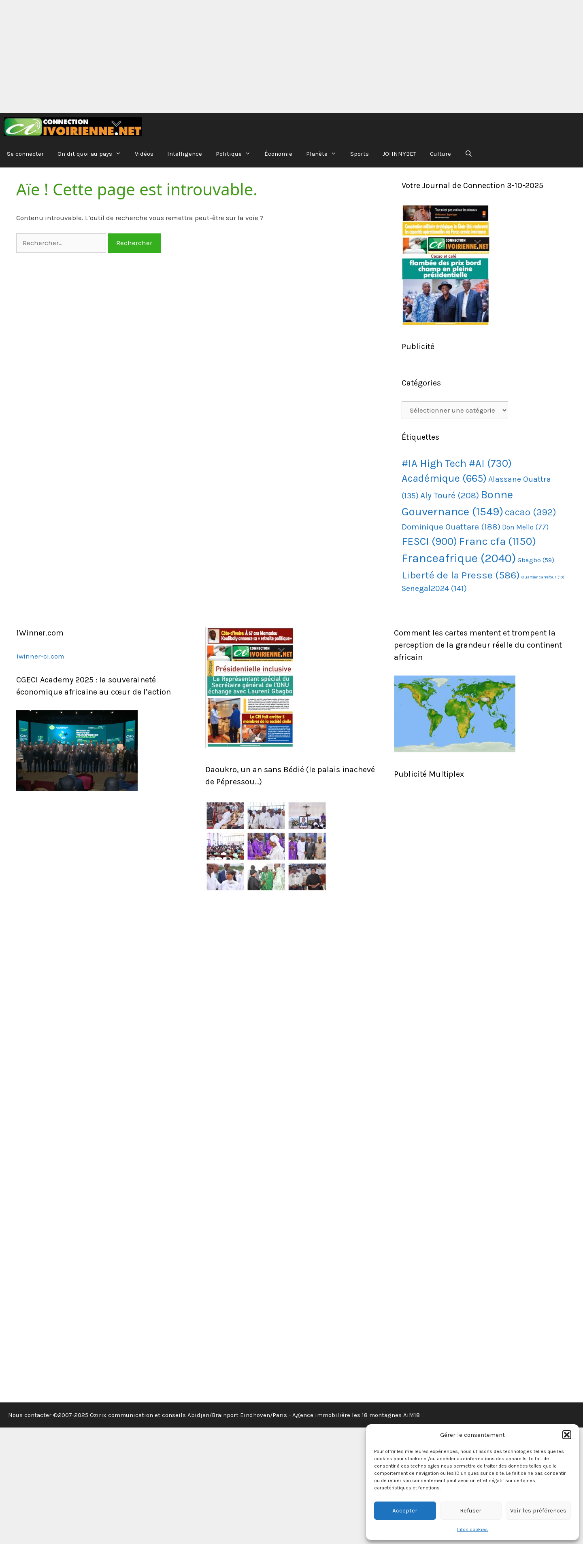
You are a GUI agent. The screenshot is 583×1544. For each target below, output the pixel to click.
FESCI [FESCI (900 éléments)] (429, 541)
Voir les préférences (538, 1510)
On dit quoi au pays (92, 153)
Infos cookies (472, 1529)
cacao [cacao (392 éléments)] (530, 512)
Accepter (404, 1510)
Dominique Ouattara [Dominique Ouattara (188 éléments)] (451, 527)
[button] (567, 1435)
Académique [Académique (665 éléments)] (444, 478)
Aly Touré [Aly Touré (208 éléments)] (449, 495)
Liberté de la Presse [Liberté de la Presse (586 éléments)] (461, 575)
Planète (324, 153)
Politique (236, 153)
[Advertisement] (243, 56)
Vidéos (144, 153)
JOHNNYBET (399, 153)
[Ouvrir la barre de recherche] (468, 153)
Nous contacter (29, 1415)
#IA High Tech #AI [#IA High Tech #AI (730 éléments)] (457, 463)
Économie (278, 153)
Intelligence (184, 153)
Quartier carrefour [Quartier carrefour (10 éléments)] (542, 577)
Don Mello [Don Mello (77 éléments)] (525, 527)
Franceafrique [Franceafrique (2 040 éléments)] (459, 558)
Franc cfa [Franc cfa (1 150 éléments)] (497, 541)
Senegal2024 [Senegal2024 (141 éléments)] (434, 588)
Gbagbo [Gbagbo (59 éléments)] (535, 560)
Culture (440, 153)
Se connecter (25, 153)
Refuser (470, 1510)
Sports (359, 153)
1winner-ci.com (40, 656)
